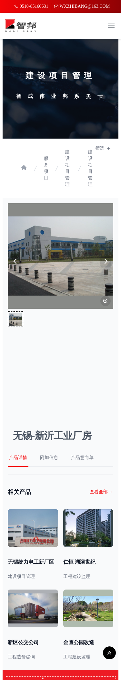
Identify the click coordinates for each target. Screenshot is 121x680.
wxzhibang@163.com (82, 6)
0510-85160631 (31, 6)
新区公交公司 (23, 642)
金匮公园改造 (78, 642)
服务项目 (46, 168)
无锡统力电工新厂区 (31, 562)
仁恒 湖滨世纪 (79, 562)
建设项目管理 (67, 168)
